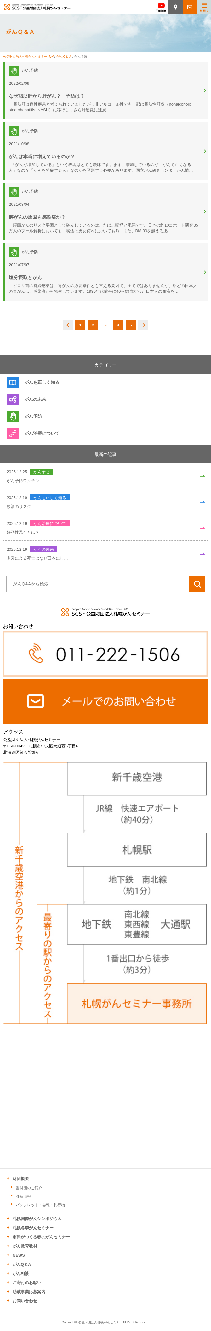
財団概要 (21, 1178)
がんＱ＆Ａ (64, 56)
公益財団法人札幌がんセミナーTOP (28, 56)
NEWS (19, 1255)
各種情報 (23, 1196)
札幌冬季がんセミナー (33, 1227)
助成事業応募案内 (29, 1291)
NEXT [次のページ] (143, 325)
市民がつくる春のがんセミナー (41, 1237)
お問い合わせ (25, 1301)
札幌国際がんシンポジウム (37, 1218)
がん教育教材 (25, 1246)
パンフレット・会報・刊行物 (40, 1205)
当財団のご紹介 (29, 1188)
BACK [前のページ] (68, 325)
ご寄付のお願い (27, 1282)
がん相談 (21, 1273)
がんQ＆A (22, 1264)
